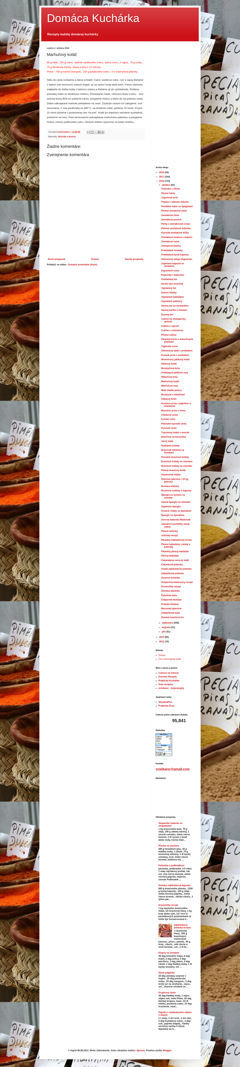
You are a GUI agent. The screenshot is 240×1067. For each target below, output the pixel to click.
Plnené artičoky (169, 531)
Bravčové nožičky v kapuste (176, 490)
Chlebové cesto (169, 415)
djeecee (140, 1050)
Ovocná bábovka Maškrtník (175, 519)
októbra (166, 185)
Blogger (167, 1050)
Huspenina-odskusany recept (177, 582)
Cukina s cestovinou (172, 330)
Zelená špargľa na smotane (175, 502)
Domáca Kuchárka (93, 18)
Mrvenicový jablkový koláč (175, 359)
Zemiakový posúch (171, 219)
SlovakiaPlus (165, 702)
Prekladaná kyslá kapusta (175, 254)
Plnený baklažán (170, 555)
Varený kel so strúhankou (174, 305)
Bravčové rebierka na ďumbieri (172, 451)
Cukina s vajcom (170, 326)
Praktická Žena (166, 706)
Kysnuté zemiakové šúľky (175, 232)
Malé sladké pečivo (171, 390)
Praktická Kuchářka (168, 680)
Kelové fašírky (168, 292)
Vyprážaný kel (168, 288)
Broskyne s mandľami (173, 394)
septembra (168, 622)
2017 (162, 176)
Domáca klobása (170, 486)
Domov (95, 259)
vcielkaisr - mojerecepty (171, 688)
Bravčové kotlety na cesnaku (176, 466)
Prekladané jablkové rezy (174, 372)
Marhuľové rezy (169, 385)
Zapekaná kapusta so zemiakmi (172, 264)
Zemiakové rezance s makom (176, 237)
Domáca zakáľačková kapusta (174, 885)
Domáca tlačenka (170, 591)
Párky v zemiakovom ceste (175, 224)
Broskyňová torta (170, 368)
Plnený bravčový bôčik (173, 470)
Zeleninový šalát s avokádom (176, 350)
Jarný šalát (167, 441)
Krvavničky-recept (171, 586)
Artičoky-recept (169, 535)
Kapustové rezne (170, 270)
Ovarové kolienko (170, 577)
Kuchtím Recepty (167, 676)
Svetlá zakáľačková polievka (176, 569)
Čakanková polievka (172, 564)
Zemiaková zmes (170, 215)
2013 (162, 637)
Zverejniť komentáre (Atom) (82, 264)
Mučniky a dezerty (67, 136)
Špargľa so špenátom (172, 515)
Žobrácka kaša (169, 595)
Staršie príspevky (134, 259)
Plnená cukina (168, 335)
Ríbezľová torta (169, 377)
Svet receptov (165, 684)
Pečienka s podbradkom (171, 865)
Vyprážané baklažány (172, 297)
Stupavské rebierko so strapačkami (170, 824)
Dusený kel (167, 314)
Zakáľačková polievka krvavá (182, 926)
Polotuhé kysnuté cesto (174, 423)
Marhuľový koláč (170, 381)
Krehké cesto (168, 419)
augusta (166, 627)
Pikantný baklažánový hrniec (176, 540)
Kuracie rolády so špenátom (176, 511)
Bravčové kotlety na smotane (176, 461)
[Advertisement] (96, 247)
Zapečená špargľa (171, 506)
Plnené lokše (168, 193)
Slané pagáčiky (166, 972)
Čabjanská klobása (171, 599)
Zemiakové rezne (170, 241)
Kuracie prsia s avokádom (175, 355)
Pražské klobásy (170, 604)
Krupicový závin (167, 992)
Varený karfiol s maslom (174, 310)
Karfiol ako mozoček (172, 283)
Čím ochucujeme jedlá (169, 659)
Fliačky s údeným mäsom (174, 202)
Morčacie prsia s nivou (173, 410)
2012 (162, 641)
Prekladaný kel (169, 279)
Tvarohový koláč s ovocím (175, 432)
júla (164, 631)
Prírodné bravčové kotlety (175, 457)
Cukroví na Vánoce (168, 673)
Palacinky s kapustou (172, 275)
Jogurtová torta (169, 197)
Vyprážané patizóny (171, 301)
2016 (162, 181)
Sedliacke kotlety (170, 445)
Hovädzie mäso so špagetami (177, 206)
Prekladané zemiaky (172, 250)
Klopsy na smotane (168, 952)
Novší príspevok (56, 259)
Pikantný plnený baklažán (175, 551)
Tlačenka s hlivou (170, 188)
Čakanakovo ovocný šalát (175, 560)
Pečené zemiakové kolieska (176, 228)
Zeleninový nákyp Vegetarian (176, 259)
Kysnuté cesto (169, 428)
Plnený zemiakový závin (174, 210)
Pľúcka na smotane (168, 845)
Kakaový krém (168, 399)
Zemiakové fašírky (171, 246)
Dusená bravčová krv (172, 617)
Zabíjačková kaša (170, 613)
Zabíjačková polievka (172, 573)
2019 (162, 172)
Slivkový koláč (169, 363)
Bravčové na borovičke (173, 437)
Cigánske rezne (169, 346)
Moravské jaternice (171, 608)
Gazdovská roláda (171, 474)
